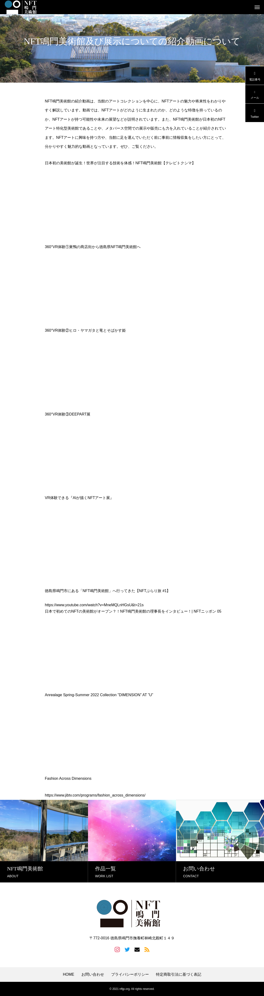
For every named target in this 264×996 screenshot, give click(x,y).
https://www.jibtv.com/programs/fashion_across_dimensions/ (95, 795)
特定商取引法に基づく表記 (178, 974)
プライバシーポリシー (130, 974)
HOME (68, 974)
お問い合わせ (92, 974)
